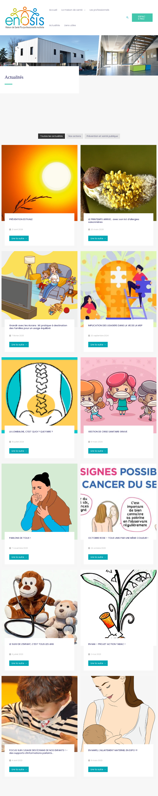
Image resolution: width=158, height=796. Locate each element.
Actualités (54, 25)
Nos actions (75, 136)
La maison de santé (72, 9)
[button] (127, 18)
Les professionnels (99, 9)
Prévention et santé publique (102, 136)
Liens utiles (70, 25)
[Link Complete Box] (39, 196)
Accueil (53, 9)
